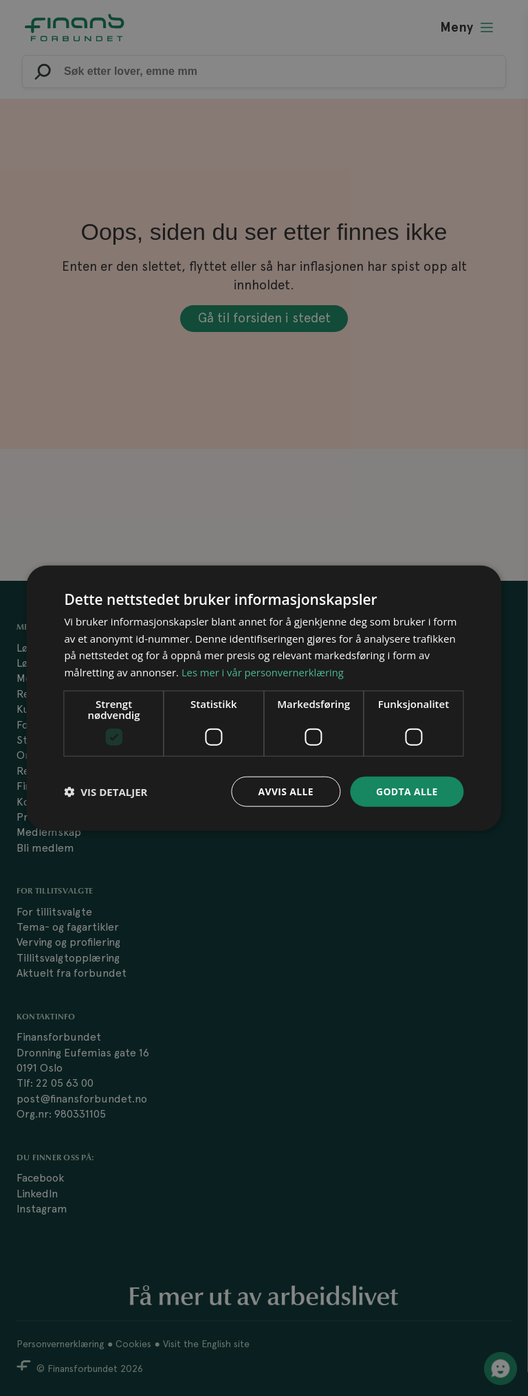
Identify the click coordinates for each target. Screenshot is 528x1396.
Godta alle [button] (406, 790)
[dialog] (263, 698)
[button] (105, 791)
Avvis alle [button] (285, 790)
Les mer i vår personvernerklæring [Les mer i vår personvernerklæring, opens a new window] (264, 672)
